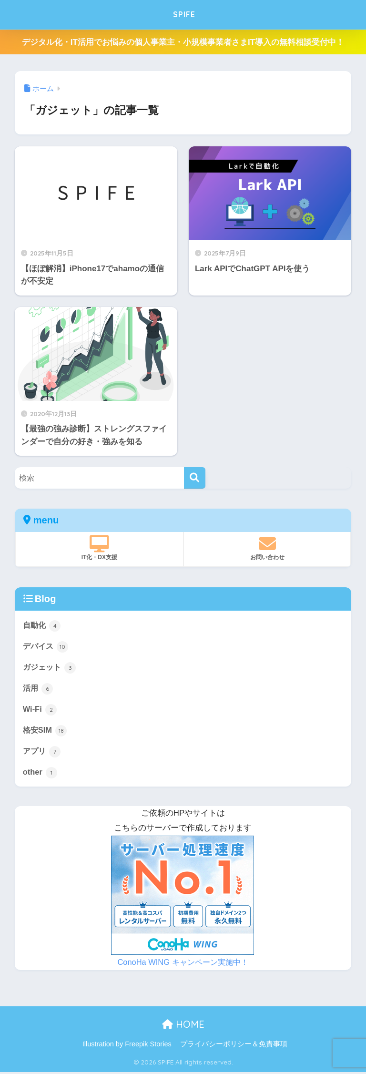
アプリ (42, 753)
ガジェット (51, 668)
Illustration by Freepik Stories (127, 1046)
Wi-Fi (40, 710)
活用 (38, 689)
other (40, 774)
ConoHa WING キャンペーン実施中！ (182, 964)
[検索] (194, 478)
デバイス (47, 646)
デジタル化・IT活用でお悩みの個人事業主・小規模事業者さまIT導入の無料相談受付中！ (183, 42)
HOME (183, 1026)
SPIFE (184, 14)
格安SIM (45, 731)
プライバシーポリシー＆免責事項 (233, 1046)
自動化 (42, 625)
